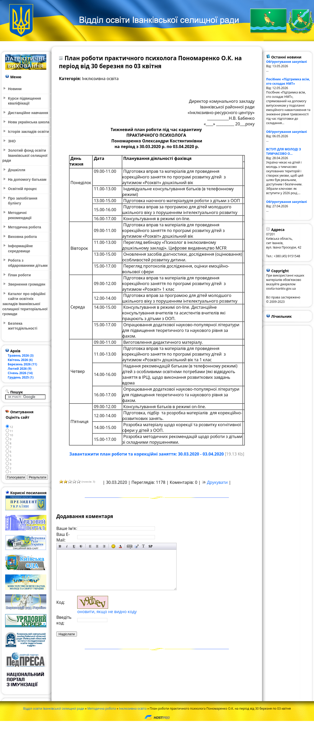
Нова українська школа (28, 122)
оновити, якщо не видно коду (107, 611)
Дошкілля (16, 170)
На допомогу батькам (27, 179)
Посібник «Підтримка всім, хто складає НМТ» (288, 81)
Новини (15, 89)
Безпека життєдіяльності (22, 326)
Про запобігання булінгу (22, 200)
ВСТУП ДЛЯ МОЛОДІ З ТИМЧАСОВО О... (283, 151)
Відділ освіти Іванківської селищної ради (53, 708)
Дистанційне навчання (28, 113)
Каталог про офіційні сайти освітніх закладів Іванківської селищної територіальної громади (24, 304)
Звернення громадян (26, 284)
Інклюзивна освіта (132, 708)
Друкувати (217, 482)
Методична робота (101, 708)
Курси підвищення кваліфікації (24, 101)
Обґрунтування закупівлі (286, 61)
